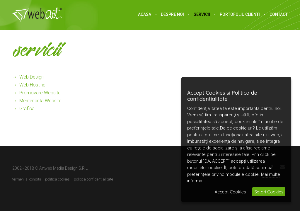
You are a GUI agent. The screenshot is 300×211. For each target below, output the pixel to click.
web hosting (32, 85)
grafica (27, 108)
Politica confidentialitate (93, 179)
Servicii (202, 14)
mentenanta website (40, 100)
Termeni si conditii (26, 179)
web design (31, 77)
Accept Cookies (230, 192)
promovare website (40, 93)
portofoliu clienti (240, 14)
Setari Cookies (268, 192)
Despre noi (172, 14)
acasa (144, 14)
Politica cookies (57, 179)
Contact (279, 14)
